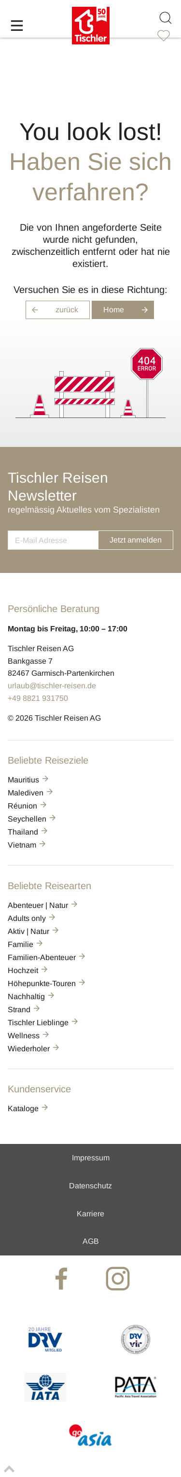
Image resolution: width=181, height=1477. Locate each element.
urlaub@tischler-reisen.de (52, 686)
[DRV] (45, 1351)
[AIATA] (45, 1399)
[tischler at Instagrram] (118, 1278)
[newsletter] (53, 540)
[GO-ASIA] (90, 1447)
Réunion (28, 806)
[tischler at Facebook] (62, 1278)
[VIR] (135, 1351)
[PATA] (135, 1399)
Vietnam (27, 845)
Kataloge (29, 1108)
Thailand (28, 832)
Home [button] (128, 310)
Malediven (31, 793)
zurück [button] (52, 310)
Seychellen (32, 819)
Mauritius (29, 780)
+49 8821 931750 (38, 698)
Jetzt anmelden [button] (136, 540)
